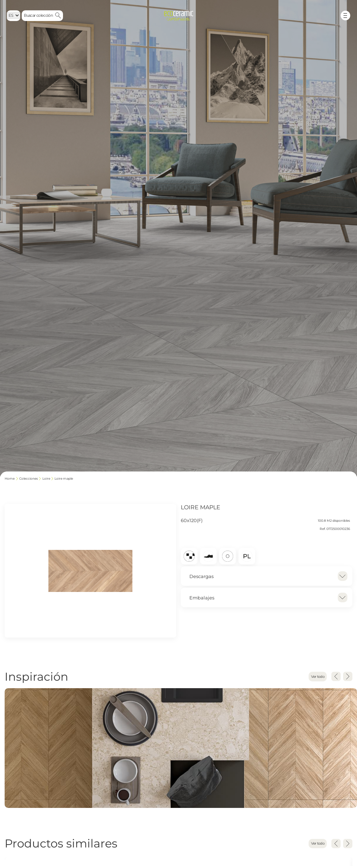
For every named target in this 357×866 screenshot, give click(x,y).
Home (10, 478)
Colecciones (28, 478)
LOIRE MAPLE (63, 478)
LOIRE (46, 478)
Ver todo (317, 676)
